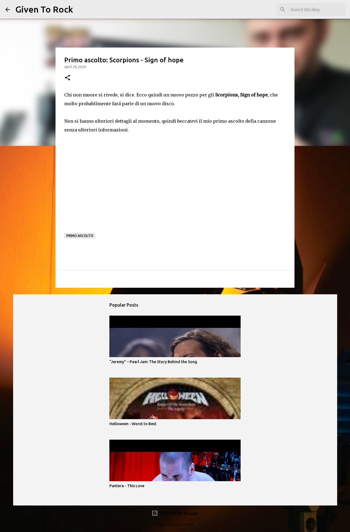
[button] (67, 78)
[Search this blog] (317, 9)
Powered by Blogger (175, 513)
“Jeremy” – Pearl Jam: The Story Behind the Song (153, 362)
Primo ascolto (79, 235)
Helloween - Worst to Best (132, 424)
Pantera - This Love (126, 486)
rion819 (188, 524)
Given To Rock (44, 9)
